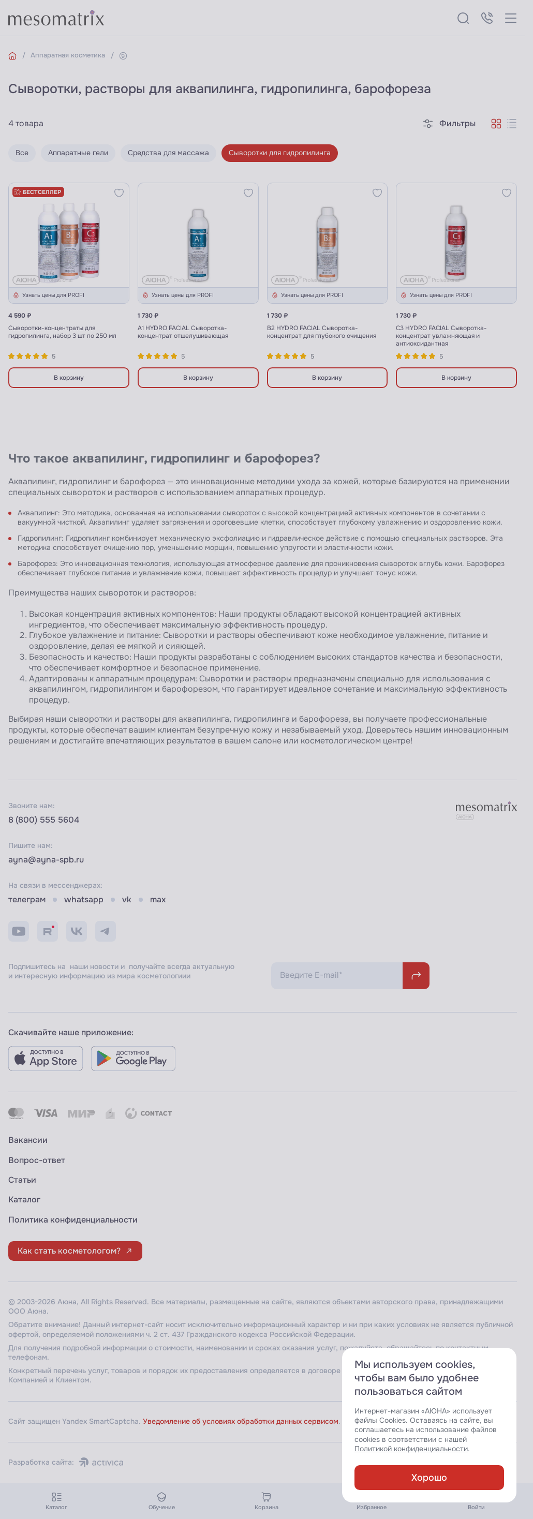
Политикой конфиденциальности (411, 1448)
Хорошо (429, 1477)
